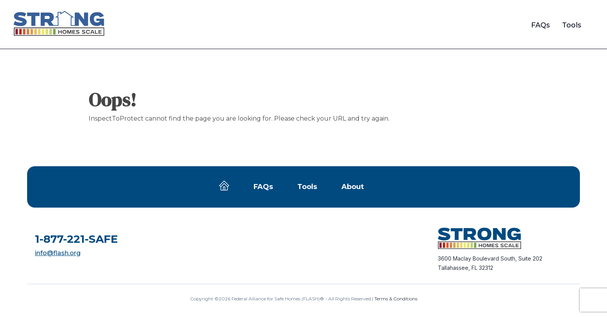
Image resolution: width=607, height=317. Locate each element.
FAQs (540, 25)
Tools (571, 25)
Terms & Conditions (395, 299)
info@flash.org (58, 253)
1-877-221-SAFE (76, 238)
